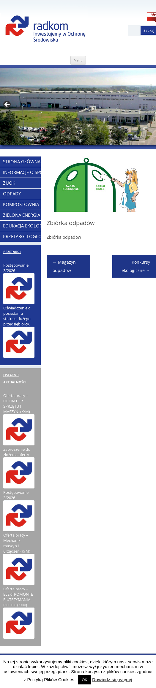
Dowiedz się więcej (112, 679)
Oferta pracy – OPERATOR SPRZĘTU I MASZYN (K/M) (16, 403)
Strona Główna (21, 162)
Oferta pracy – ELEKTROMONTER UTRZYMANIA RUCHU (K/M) (18, 597)
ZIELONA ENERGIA (21, 215)
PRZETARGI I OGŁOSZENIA (29, 236)
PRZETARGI (12, 251)
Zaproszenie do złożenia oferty (16, 452)
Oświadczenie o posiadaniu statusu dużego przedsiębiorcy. (17, 316)
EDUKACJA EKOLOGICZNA (29, 226)
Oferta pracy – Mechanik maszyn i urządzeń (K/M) (16, 543)
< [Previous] (7, 104)
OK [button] (84, 680)
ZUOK (9, 183)
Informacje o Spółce (27, 172)
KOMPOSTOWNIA (21, 204)
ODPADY (12, 194)
